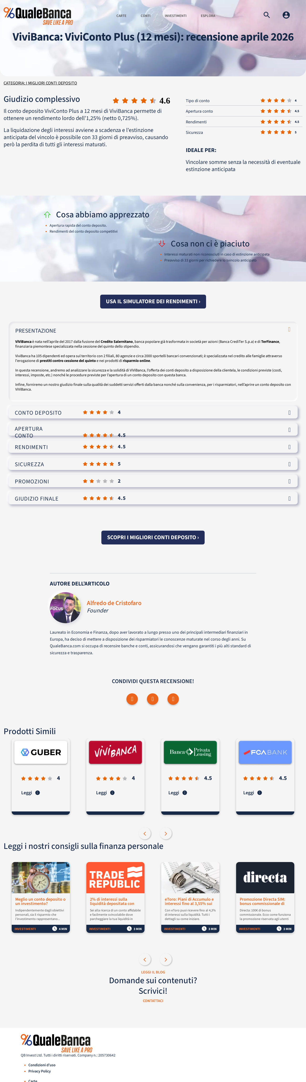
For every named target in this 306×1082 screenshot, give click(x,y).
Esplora (208, 15)
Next (166, 834)
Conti (145, 15)
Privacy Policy (39, 1071)
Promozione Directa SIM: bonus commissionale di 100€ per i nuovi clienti (263, 902)
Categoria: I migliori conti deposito (40, 83)
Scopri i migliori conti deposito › (153, 537)
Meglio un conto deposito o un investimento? (41, 902)
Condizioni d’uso (42, 1065)
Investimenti (176, 15)
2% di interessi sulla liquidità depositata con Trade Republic (112, 902)
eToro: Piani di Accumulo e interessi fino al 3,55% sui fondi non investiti (189, 902)
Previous (145, 834)
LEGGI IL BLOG (153, 972)
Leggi (31, 793)
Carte (121, 15)
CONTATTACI (153, 1001)
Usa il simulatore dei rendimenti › (153, 301)
